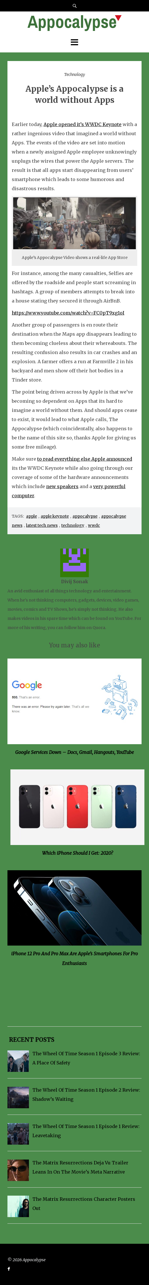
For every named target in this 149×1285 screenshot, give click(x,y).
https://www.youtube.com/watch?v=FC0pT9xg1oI (68, 313)
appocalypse (84, 516)
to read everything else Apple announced (84, 459)
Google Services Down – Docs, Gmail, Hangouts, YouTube (74, 752)
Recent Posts (30, 1039)
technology (72, 525)
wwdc (94, 525)
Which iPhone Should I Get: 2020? (77, 853)
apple (31, 516)
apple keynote (55, 516)
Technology (74, 74)
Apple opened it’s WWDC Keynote (82, 124)
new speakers (62, 486)
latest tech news (42, 525)
